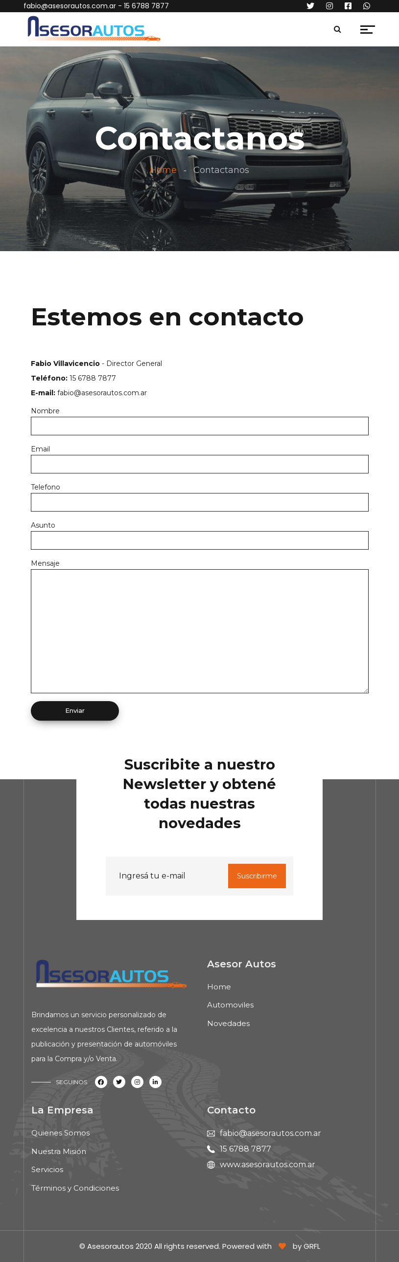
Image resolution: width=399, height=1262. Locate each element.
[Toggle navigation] (171, 32)
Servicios (47, 1169)
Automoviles (230, 1004)
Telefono (45, 487)
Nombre (45, 410)
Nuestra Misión (58, 1151)
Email (40, 449)
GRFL (312, 1246)
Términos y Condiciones (75, 1188)
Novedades (228, 1023)
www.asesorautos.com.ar (267, 1164)
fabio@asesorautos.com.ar (69, 6)
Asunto (43, 525)
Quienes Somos (60, 1132)
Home (163, 170)
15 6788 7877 (245, 1149)
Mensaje (45, 563)
